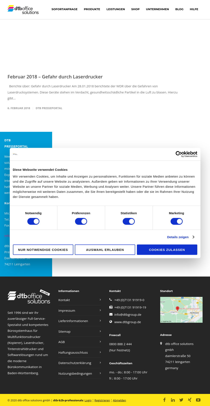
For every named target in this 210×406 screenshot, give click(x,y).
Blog (179, 9)
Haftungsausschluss (73, 352)
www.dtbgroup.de (127, 322)
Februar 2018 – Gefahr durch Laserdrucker (55, 76)
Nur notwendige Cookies (43, 249)
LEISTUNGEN (116, 9)
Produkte (92, 9)
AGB (61, 342)
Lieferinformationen (73, 321)
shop (135, 9)
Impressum (66, 310)
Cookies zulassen (167, 249)
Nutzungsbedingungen (75, 373)
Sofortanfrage (64, 9)
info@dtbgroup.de (127, 314)
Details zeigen (178, 237)
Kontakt (64, 300)
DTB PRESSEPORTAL (49, 108)
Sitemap (64, 331)
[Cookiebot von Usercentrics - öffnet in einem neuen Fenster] (178, 154)
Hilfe (194, 9)
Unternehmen (157, 9)
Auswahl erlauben (105, 249)
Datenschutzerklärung (74, 363)
